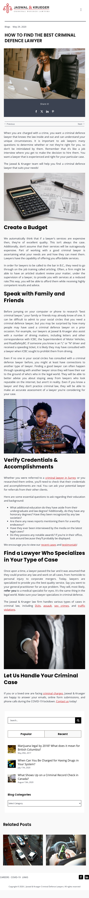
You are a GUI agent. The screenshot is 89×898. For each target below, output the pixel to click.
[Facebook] (36, 111)
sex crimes (61, 607)
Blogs (7, 26)
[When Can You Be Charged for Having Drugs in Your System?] (12, 761)
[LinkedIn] (47, 111)
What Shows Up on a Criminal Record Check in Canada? (48, 777)
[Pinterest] (53, 111)
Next (80, 124)
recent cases (48, 546)
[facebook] (81, 877)
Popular (26, 734)
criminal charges (53, 695)
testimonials (69, 546)
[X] (42, 111)
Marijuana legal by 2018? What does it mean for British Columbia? (49, 747)
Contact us (62, 703)
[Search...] (41, 720)
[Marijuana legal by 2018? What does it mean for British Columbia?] (12, 747)
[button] (5, 850)
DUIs (38, 607)
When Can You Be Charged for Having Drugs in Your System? (48, 762)
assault (47, 607)
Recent (63, 734)
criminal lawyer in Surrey (60, 479)
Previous (11, 124)
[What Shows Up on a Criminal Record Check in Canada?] (12, 776)
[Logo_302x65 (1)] (26, 4)
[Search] (78, 720)
